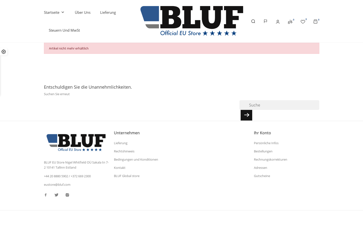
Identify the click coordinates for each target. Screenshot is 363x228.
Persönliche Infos (266, 143)
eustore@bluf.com (57, 184)
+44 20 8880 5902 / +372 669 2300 (67, 176)
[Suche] (279, 105)
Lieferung (108, 12)
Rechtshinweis (124, 151)
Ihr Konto (262, 132)
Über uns (83, 12)
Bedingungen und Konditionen (136, 159)
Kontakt (120, 167)
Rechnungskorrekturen (270, 159)
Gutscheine (262, 176)
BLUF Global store (127, 176)
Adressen (260, 167)
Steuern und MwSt (64, 30)
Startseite (54, 12)
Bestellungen (263, 151)
